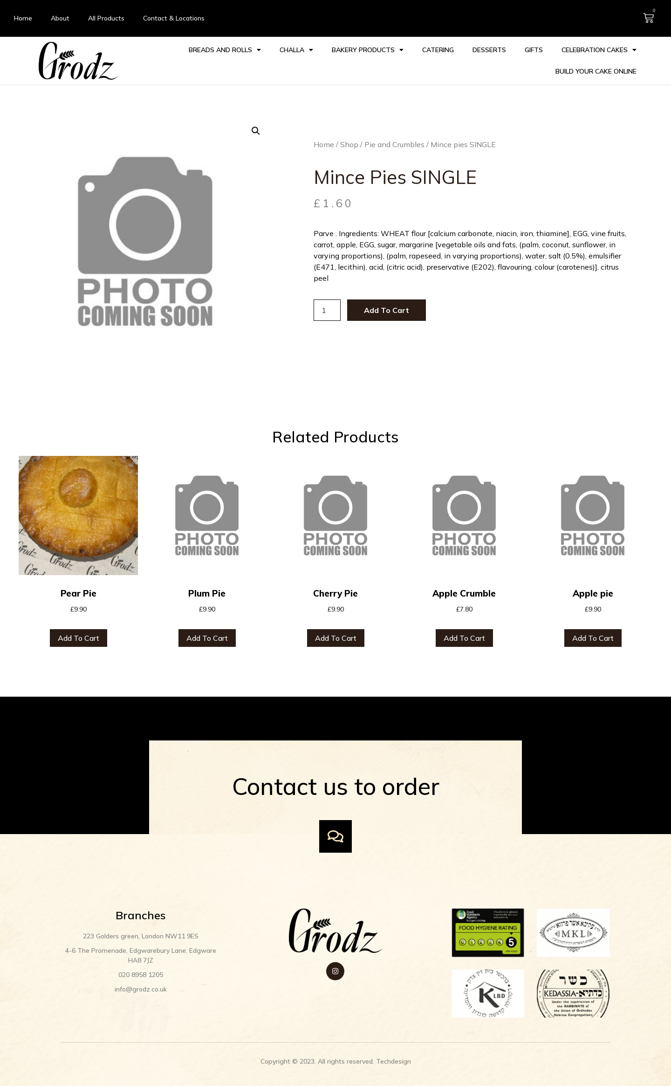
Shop (333, 145)
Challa (295, 49)
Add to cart (370, 300)
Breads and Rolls (224, 49)
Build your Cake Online (595, 71)
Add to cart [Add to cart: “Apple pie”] (593, 626)
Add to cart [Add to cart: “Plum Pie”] (207, 626)
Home (23, 18)
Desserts (488, 49)
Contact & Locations (174, 18)
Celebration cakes (598, 49)
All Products (106, 18)
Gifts (533, 49)
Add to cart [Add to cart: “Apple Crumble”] (464, 626)
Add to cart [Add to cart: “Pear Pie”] (78, 626)
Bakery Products (367, 49)
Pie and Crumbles (379, 145)
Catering (437, 49)
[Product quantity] (311, 300)
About (60, 18)
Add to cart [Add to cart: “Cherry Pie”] (335, 626)
